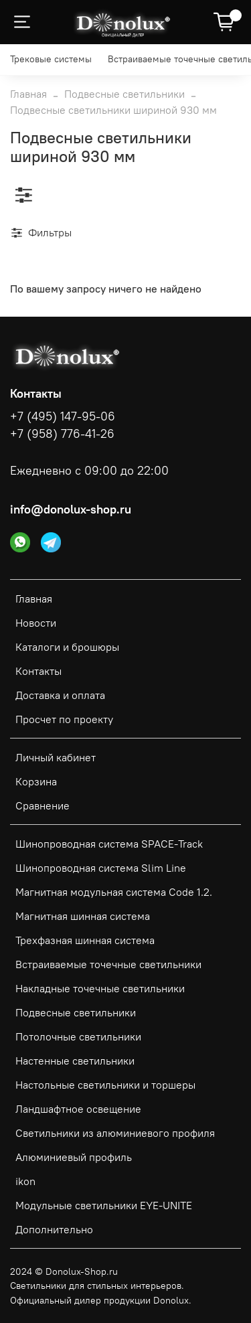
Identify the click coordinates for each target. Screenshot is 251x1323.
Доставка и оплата (60, 695)
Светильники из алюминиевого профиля (115, 1133)
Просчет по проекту (64, 719)
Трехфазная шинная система (85, 940)
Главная (28, 93)
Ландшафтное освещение (78, 1108)
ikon (25, 1181)
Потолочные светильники (78, 1036)
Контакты (38, 671)
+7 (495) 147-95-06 (62, 416)
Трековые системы (51, 59)
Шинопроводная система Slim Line (100, 867)
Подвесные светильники (124, 93)
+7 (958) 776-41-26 (62, 433)
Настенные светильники (75, 1060)
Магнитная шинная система (82, 916)
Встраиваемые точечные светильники (108, 964)
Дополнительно (54, 1229)
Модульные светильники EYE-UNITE (103, 1205)
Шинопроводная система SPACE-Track (109, 843)
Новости (35, 622)
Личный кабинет (55, 757)
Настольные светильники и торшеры (105, 1084)
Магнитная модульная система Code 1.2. (113, 892)
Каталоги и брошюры (67, 646)
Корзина (36, 781)
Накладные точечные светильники (100, 988)
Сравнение (42, 805)
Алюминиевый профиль (73, 1157)
